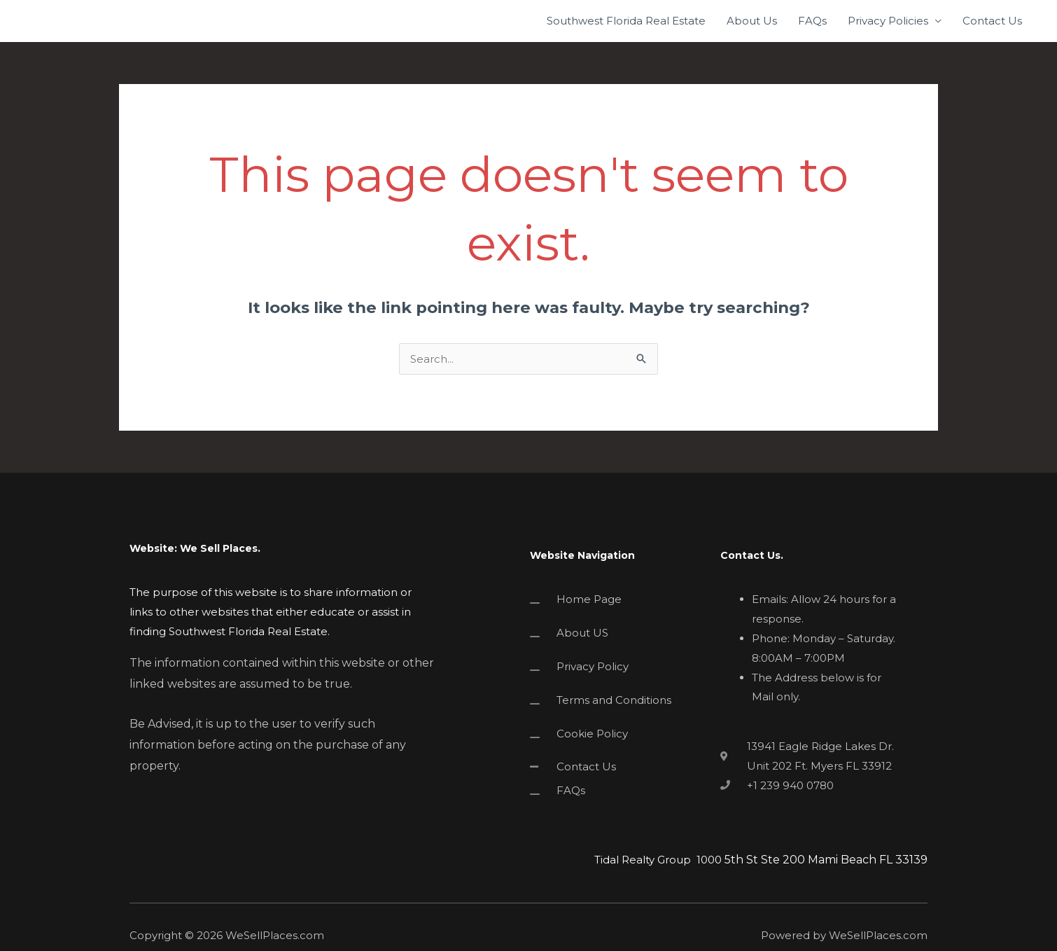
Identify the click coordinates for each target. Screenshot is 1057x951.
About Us (752, 20)
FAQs (812, 20)
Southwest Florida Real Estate (626, 20)
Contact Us (992, 20)
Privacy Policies (888, 20)
